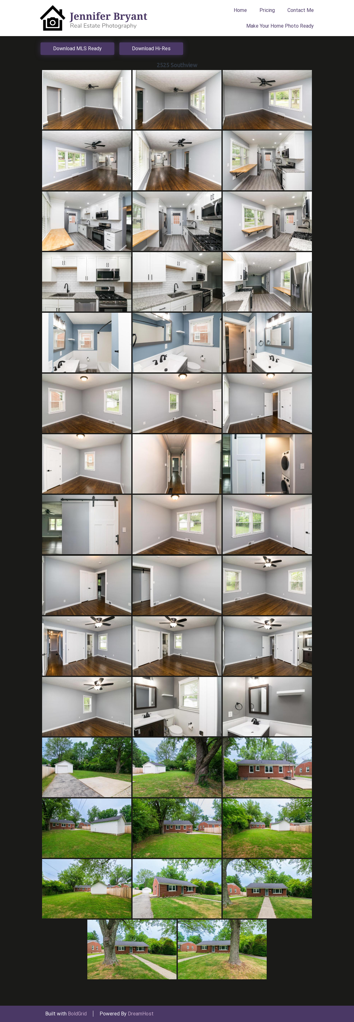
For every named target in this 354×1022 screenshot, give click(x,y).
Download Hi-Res (151, 48)
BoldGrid (77, 1014)
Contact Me (300, 10)
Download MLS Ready (77, 48)
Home (240, 10)
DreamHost (141, 1014)
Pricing (267, 10)
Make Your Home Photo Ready (280, 26)
